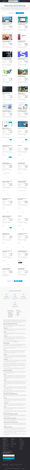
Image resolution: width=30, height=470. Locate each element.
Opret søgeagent (20, 464)
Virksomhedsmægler (22, 443)
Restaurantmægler (22, 445)
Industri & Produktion (10, 314)
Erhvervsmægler (21, 444)
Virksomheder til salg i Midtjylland (5, 443)
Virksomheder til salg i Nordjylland (5, 441)
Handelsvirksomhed (13, 443)
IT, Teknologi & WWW (10, 315)
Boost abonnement (22, 440)
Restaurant (12, 446)
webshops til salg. (16, 341)
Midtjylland (18, 312)
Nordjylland (18, 313)
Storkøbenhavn (18, 314)
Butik (11, 445)
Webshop (12, 440)
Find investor (21, 449)
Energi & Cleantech (10, 313)
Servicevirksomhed (10, 316)
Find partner (21, 446)
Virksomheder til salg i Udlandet (6, 450)
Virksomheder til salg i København (5, 449)
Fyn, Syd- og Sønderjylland (20, 311)
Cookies (15, 464)
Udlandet (18, 315)
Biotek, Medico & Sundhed (11, 311)
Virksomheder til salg (15, 3)
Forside (11, 3)
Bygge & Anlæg (9, 312)
